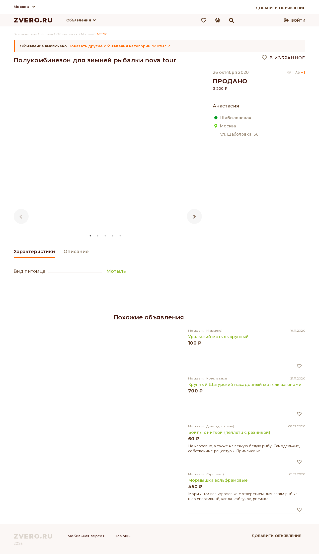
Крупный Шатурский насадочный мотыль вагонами (245, 384)
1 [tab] (90, 235)
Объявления (78, 20)
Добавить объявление (276, 536)
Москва (21, 6)
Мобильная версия (86, 536)
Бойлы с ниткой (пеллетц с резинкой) (229, 432)
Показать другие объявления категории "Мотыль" (119, 46)
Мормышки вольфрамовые (217, 480)
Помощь (122, 536)
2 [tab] (97, 235)
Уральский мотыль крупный (218, 336)
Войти (298, 20)
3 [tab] (105, 235)
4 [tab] (112, 235)
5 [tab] (120, 235)
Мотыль (116, 271)
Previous (21, 216)
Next (194, 216)
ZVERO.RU (33, 20)
